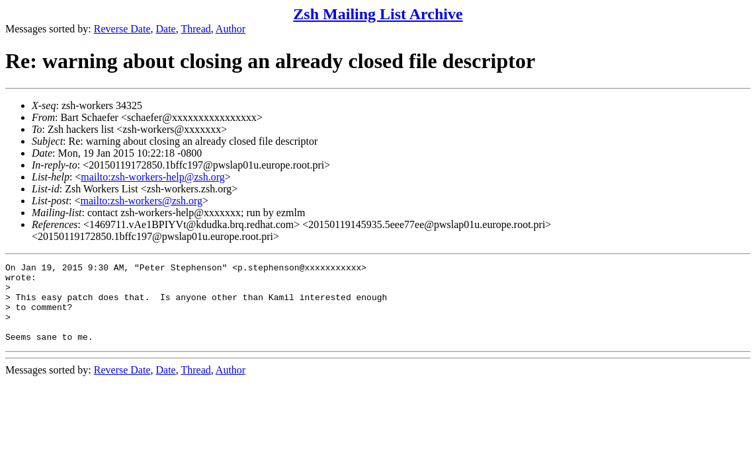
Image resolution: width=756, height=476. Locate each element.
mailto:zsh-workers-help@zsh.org (153, 176)
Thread (195, 28)
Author (230, 28)
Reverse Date (122, 28)
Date (166, 28)
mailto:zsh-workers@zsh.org (141, 200)
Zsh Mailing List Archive (377, 13)
